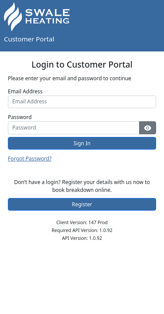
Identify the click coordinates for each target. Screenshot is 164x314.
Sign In (82, 143)
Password (19, 117)
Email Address (25, 91)
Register (82, 204)
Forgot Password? (30, 158)
